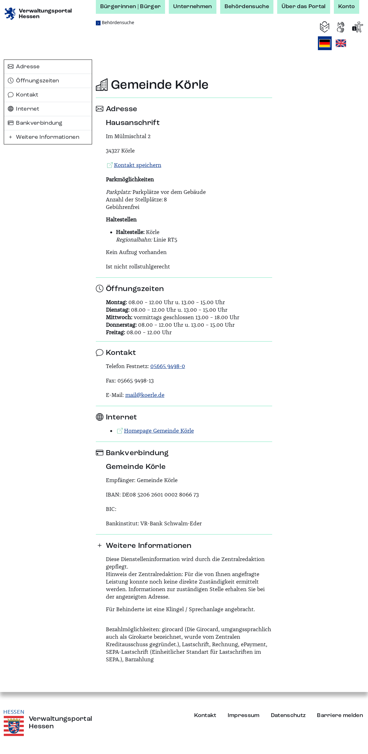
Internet (23, 109)
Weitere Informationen (43, 137)
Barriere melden (340, 715)
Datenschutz (288, 715)
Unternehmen (192, 6)
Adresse (24, 67)
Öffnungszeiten (33, 81)
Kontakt (23, 95)
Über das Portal (304, 6)
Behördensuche (247, 6)
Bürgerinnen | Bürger (130, 6)
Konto (346, 6)
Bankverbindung (35, 123)
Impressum (244, 715)
